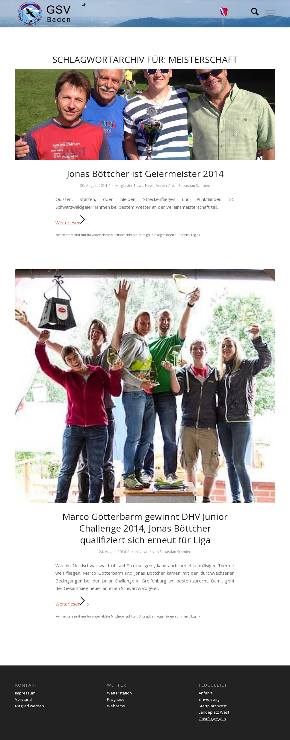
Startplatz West (212, 706)
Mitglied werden (29, 706)
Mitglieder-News (129, 185)
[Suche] (252, 13)
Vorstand (23, 699)
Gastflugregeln (212, 718)
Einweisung (209, 699)
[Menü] (267, 13)
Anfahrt (205, 693)
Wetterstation (119, 693)
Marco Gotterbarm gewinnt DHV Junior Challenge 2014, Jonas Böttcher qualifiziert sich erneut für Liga (145, 528)
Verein (161, 185)
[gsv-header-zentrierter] (44, 13)
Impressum (25, 693)
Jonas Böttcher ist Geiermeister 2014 (145, 173)
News (149, 185)
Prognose (116, 699)
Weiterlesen (73, 223)
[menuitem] (252, 13)
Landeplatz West (214, 712)
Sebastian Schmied (194, 185)
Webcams (116, 706)
